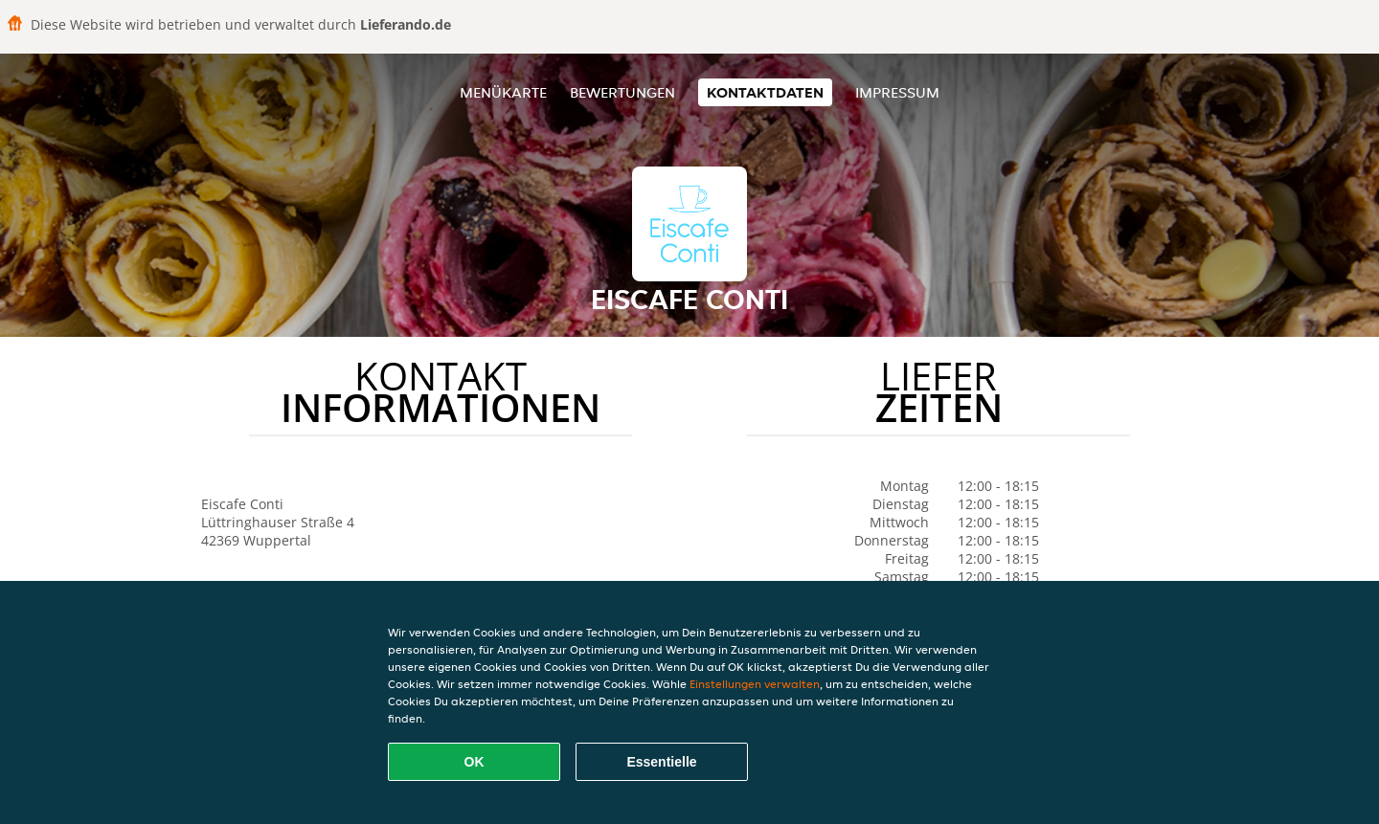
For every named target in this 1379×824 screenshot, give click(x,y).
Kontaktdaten (765, 92)
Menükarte (503, 92)
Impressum (897, 92)
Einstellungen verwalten (755, 684)
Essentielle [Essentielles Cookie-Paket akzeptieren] (661, 761)
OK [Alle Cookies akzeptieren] (474, 761)
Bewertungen (622, 92)
